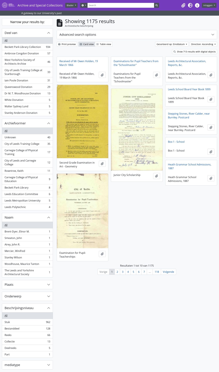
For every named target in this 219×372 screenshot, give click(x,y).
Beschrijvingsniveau (19, 308)
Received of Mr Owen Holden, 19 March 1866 (78, 63)
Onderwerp (13, 296)
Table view (103, 44)
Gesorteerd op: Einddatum (171, 44)
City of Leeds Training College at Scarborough (27, 72)
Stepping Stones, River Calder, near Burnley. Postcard (189, 115)
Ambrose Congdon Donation (27, 54)
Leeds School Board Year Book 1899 (189, 89)
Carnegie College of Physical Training (27, 152)
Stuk (27, 322)
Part (27, 355)
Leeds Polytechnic (27, 207)
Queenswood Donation (27, 87)
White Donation (27, 100)
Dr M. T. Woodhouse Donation (27, 94)
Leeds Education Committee (27, 194)
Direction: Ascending (202, 44)
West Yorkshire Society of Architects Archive (27, 61)
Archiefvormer (15, 123)
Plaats (9, 284)
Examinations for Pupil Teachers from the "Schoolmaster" (136, 63)
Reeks (27, 335)
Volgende (168, 272)
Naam (9, 217)
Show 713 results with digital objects (194, 51)
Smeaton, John (27, 238)
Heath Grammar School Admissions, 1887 (189, 166)
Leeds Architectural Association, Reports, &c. (187, 63)
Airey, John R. (27, 245)
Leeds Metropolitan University (27, 201)
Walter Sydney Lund (27, 107)
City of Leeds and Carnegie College (27, 162)
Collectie (27, 342)
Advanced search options (77, 34)
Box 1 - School (176, 141)
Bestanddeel (27, 329)
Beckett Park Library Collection (27, 47)
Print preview (67, 44)
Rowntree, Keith (27, 171)
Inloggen (208, 5)
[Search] (120, 5)
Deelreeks (27, 348)
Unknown (27, 138)
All (6, 40)
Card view (87, 44)
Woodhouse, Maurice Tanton (27, 264)
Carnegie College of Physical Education (27, 179)
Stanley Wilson (27, 258)
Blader (70, 5)
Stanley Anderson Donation (27, 113)
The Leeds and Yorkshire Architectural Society (27, 272)
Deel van (11, 33)
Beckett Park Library (27, 188)
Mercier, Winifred (27, 251)
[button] (183, 5)
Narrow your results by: (27, 22)
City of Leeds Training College (27, 144)
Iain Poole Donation (27, 81)
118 (157, 272)
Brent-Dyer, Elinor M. (27, 232)
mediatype (12, 365)
